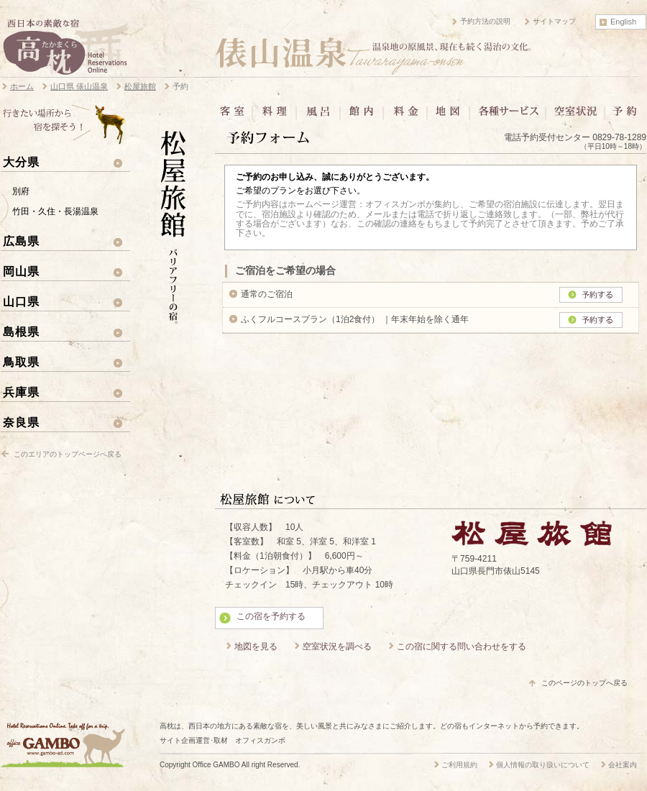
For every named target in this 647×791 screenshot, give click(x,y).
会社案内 (622, 765)
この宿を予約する (271, 616)
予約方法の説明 (485, 21)
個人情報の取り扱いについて (542, 765)
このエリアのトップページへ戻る (67, 454)
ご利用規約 (459, 765)
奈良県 (21, 422)
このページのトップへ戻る (584, 683)
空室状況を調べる (337, 646)
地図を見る (255, 646)
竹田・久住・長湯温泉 (55, 211)
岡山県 (21, 271)
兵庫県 (21, 392)
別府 (20, 191)
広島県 (21, 241)
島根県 (21, 331)
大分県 (21, 162)
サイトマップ (554, 21)
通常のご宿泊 (267, 294)
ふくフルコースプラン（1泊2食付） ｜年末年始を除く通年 (355, 319)
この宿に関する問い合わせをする (461, 646)
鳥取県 (21, 362)
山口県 (21, 301)
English (623, 21)
